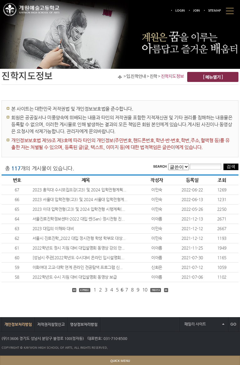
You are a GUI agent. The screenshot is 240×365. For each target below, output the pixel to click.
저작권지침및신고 (51, 324)
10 (145, 289)
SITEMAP (214, 10)
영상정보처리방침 (84, 324)
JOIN (196, 10)
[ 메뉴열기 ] (213, 77)
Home (120, 77)
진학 (153, 76)
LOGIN (180, 10)
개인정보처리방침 (18, 324)
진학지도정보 (172, 76)
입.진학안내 (136, 76)
